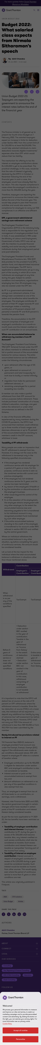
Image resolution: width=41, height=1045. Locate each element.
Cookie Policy (7, 1024)
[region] (20, 1018)
